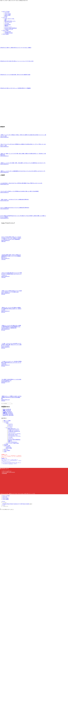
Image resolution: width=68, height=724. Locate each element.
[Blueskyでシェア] (8, 503)
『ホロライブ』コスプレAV (7, 415)
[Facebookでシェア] (15, 503)
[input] (6, 403)
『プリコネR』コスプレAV (7, 414)
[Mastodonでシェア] (5, 503)
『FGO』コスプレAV (6, 409)
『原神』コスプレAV (6, 410)
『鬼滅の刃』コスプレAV (7, 412)
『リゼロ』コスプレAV (7, 411)
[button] (30, 503)
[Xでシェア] (2, 503)
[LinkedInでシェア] (27, 503)
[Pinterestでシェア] (24, 503)
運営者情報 (4, 473)
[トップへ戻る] (0, 508)
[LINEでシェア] (21, 503)
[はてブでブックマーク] (18, 503)
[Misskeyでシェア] (11, 503)
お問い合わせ (11, 463)
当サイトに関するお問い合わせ (8, 472)
